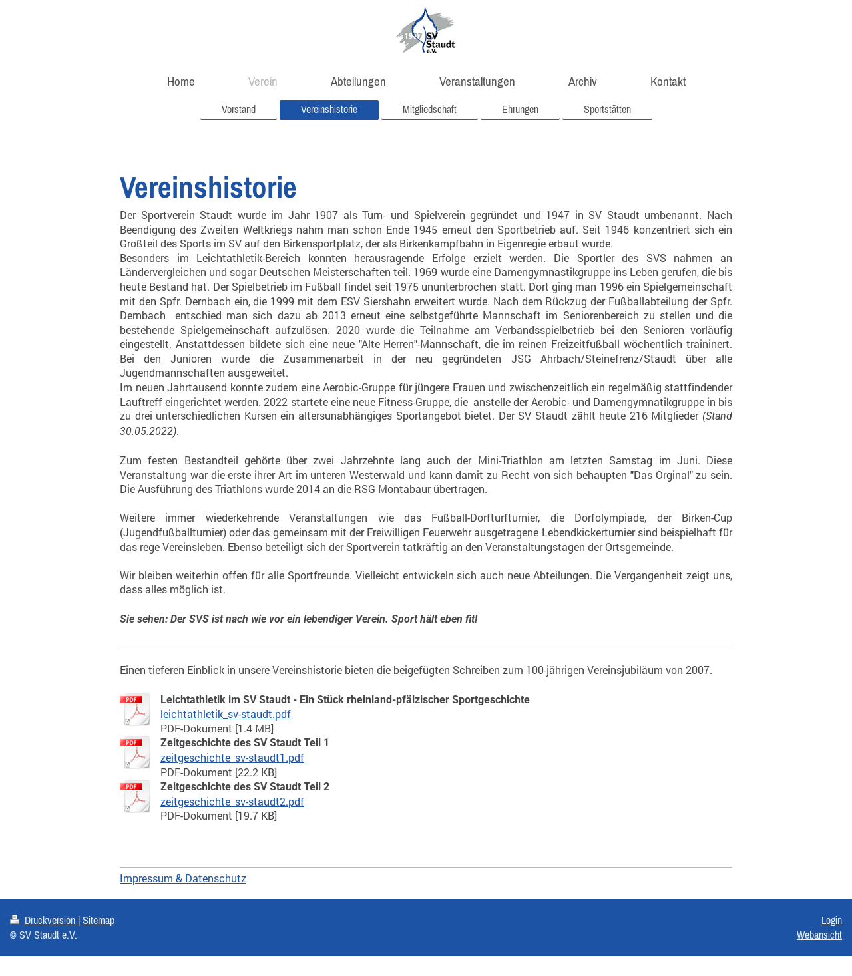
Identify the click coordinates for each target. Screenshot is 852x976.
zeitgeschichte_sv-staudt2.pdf (232, 801)
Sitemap (98, 920)
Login (831, 920)
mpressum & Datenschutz (184, 878)
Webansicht (819, 935)
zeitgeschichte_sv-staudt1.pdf (232, 757)
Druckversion (44, 920)
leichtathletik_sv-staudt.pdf (225, 714)
